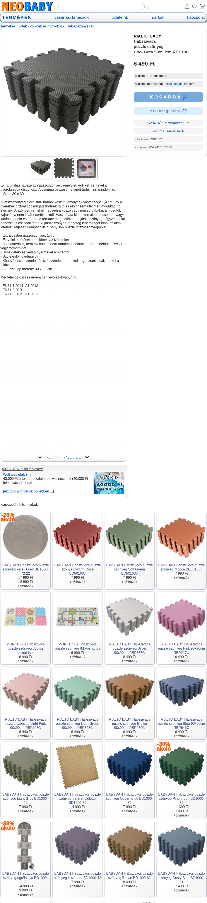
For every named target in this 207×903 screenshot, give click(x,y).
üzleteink (119, 17)
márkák (157, 17)
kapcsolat (196, 17)
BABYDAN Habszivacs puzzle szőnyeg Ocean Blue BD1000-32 (129, 799)
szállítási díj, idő (177, 84)
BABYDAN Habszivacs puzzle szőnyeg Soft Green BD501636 (129, 569)
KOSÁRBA (168, 97)
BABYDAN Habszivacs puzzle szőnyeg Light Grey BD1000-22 (25, 799)
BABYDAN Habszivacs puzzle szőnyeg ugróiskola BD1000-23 (25, 878)
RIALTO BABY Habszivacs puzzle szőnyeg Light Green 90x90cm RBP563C (77, 724)
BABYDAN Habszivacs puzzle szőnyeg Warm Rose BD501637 (77, 569)
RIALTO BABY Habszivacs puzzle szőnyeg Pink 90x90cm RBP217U (181, 648)
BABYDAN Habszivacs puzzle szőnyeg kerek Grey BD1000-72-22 (25, 569)
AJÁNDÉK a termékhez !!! (168, 123)
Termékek (7, 26)
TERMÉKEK (16, 17)
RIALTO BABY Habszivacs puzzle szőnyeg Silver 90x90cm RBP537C (129, 648)
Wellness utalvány (17, 474)
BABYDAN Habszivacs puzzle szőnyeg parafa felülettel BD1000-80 (77, 799)
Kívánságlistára (168, 111)
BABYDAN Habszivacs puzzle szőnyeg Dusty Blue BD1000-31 (181, 878)
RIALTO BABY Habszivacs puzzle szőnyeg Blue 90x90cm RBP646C (181, 724)
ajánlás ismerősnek (168, 131)
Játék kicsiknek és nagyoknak (42, 26)
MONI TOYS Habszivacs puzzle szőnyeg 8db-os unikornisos (25, 648)
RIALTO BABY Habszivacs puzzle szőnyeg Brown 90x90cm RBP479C (129, 724)
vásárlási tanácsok (71, 17)
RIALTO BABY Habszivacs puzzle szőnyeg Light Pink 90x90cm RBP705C (25, 724)
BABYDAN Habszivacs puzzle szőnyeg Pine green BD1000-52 (181, 799)
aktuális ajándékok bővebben (26, 491)
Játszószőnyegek (80, 26)
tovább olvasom (64, 458)
